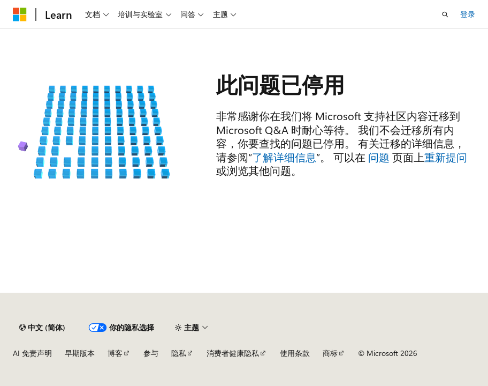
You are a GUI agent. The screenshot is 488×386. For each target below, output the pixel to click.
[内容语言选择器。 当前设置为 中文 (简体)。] (42, 327)
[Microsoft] (20, 14)
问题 (379, 157)
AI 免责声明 (32, 353)
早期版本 (80, 353)
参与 (150, 353)
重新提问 (445, 157)
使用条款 (295, 353)
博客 (115, 353)
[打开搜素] (445, 14)
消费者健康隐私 (233, 353)
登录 (467, 14)
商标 (330, 353)
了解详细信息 (284, 157)
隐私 (178, 353)
